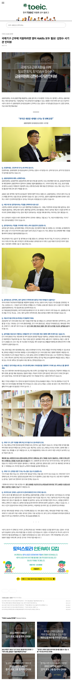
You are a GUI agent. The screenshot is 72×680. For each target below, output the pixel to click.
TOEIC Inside (5, 597)
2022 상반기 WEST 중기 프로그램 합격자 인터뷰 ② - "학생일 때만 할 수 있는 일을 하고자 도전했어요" (24, 605)
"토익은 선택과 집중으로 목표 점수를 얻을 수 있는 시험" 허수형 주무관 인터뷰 (18, 603)
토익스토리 (36, 11)
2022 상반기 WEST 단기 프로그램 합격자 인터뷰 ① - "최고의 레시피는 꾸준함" (19, 607)
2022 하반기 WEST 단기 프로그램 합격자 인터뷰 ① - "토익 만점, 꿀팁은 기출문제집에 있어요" (22, 601)
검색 (63, 25)
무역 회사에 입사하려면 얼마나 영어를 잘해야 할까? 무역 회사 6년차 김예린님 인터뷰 (20, 609)
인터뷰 (11, 597)
